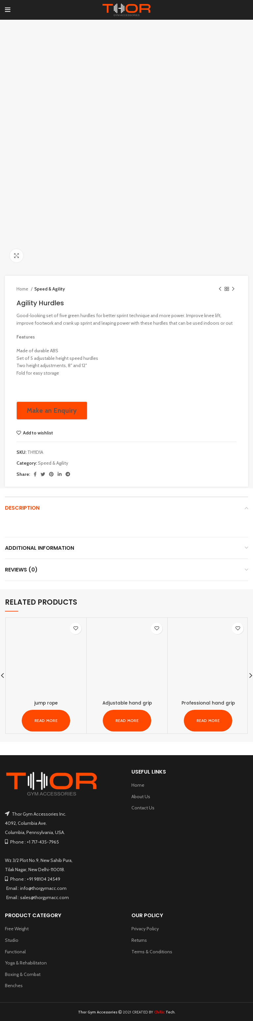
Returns (139, 940)
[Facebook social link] (35, 474)
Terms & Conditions (151, 951)
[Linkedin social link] (60, 474)
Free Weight (17, 929)
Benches (14, 985)
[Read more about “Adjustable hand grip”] (127, 720)
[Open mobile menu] (8, 9)
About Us (140, 796)
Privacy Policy (145, 929)
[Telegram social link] (68, 474)
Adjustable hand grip (127, 703)
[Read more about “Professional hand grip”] (208, 720)
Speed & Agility (49, 288)
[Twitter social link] (43, 474)
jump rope (46, 703)
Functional (15, 951)
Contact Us (143, 808)
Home (22, 288)
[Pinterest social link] (51, 474)
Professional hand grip (208, 703)
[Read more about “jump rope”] (46, 720)
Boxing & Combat (23, 974)
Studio (11, 940)
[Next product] (233, 289)
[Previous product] (220, 289)
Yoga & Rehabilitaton (26, 963)
